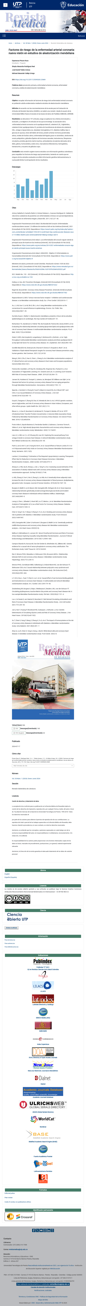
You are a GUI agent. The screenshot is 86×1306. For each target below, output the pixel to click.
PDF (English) (19, 733)
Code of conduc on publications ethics (18, 1202)
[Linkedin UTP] (48, 1230)
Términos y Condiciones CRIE (29, 1297)
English (7, 874)
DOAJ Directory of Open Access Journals (43, 1057)
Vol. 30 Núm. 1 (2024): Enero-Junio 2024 (35, 43)
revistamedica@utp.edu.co (18, 1249)
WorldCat (43, 1127)
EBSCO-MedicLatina (43, 1018)
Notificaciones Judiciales (43, 1290)
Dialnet (43, 1084)
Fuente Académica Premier (43, 1156)
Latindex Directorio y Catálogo (43, 1004)
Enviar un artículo (11, 928)
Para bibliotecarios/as (11, 947)
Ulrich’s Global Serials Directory (43, 1112)
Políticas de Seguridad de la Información (54, 1297)
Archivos (17, 43)
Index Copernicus (43, 1044)
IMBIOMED (43, 1031)
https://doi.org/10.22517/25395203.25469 (30, 79)
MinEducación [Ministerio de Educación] (55, 1268)
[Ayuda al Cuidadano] (52, 1230)
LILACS (43, 991)
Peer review (9, 1197)
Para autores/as (10, 943)
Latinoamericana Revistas (43, 1171)
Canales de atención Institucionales (43, 1287)
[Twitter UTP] (37, 1230)
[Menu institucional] (5, 5)
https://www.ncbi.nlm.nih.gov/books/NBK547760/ (49, 293)
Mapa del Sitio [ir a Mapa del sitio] (43, 1300)
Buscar (81, 36)
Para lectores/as (10, 940)
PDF (16, 728)
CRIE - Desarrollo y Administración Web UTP (46, 1303)
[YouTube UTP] (41, 1230)
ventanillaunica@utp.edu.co (59, 1284)
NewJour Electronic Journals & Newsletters (43, 1071)
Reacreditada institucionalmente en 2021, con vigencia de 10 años (51, 1265)
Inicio (10, 43)
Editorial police (10, 1193)
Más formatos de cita (20, 766)
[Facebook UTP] (33, 1230)
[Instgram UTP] (45, 1230)
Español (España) (11, 877)
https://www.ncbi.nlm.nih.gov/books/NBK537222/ (39, 285)
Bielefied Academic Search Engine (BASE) (43, 1142)
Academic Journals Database (43, 1097)
